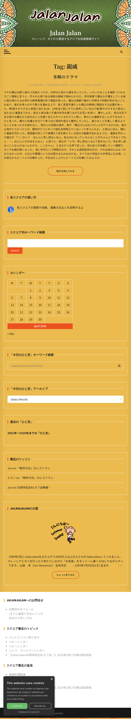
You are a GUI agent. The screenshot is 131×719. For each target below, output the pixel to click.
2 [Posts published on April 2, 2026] (40, 291)
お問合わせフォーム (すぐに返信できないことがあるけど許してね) (26, 614)
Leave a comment (93, 85)
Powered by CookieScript (29, 712)
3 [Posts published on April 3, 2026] (49, 291)
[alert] (29, 696)
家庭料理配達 (17, 675)
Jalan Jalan (65, 33)
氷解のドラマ (65, 77)
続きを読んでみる (66, 171)
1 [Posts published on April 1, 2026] (31, 291)
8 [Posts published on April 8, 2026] (31, 299)
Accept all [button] (17, 706)
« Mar (11, 335)
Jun (77, 85)
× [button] (51, 679)
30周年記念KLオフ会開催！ (34, 488)
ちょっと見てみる (65, 575)
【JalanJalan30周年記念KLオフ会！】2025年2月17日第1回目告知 (50, 656)
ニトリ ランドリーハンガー (27, 652)
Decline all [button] (40, 706)
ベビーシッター (18, 643)
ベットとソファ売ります (24, 638)
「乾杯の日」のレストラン (33, 469)
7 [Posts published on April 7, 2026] (21, 299)
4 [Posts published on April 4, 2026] (58, 291)
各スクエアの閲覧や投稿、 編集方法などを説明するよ (50, 207)
